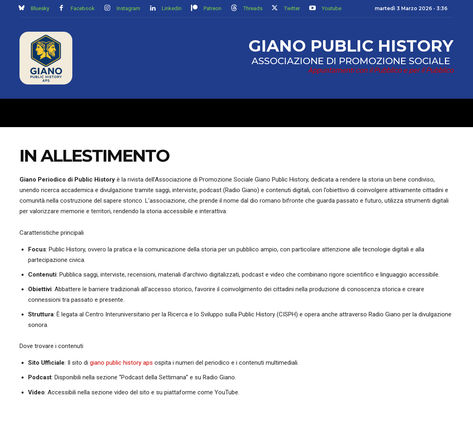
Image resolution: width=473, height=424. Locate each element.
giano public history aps (121, 362)
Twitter (292, 8)
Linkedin (172, 8)
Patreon (212, 8)
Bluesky (40, 8)
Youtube (331, 8)
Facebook (83, 8)
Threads (253, 8)
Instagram (128, 8)
